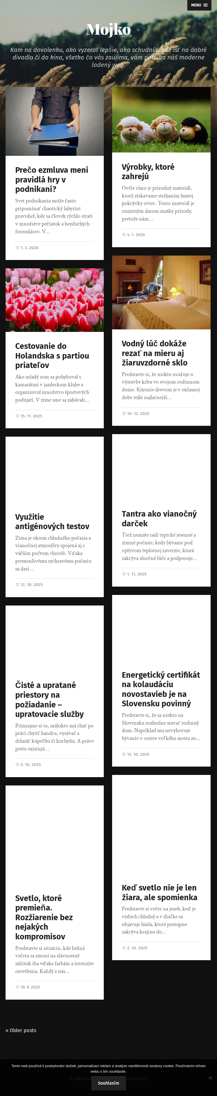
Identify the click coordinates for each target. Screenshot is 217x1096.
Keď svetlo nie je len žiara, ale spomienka (159, 892)
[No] (210, 1077)
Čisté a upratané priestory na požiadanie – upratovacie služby (49, 699)
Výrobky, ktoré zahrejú (148, 172)
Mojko (108, 29)
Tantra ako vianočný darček (159, 519)
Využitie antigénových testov (52, 522)
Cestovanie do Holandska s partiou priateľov (52, 355)
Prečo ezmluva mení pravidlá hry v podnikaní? (51, 179)
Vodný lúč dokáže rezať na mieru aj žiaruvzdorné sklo (154, 353)
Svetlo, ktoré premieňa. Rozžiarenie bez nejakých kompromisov (44, 918)
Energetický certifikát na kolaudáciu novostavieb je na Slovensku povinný (161, 689)
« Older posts (21, 1030)
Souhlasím (108, 1083)
